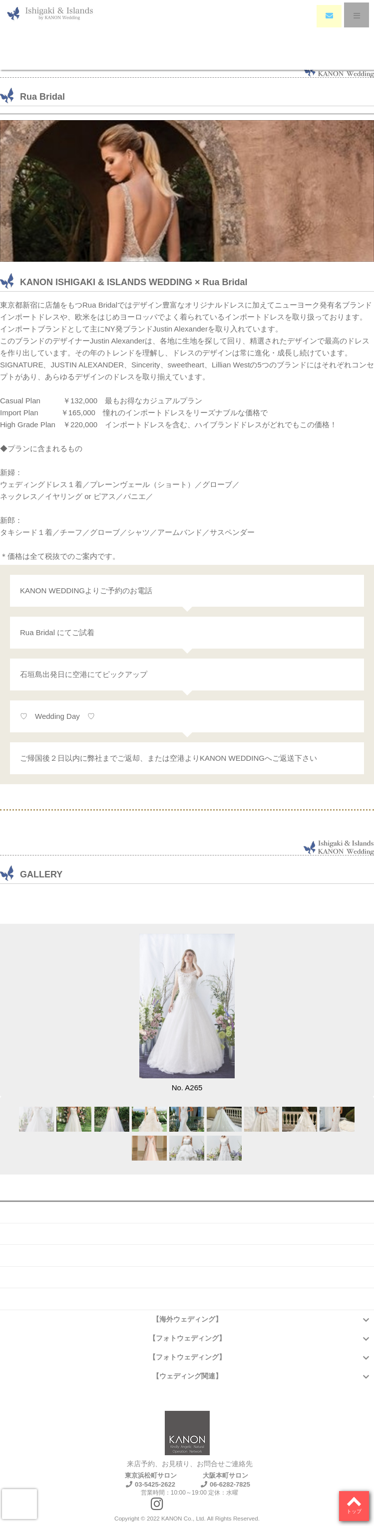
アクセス (187, 1277)
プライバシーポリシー (187, 1299)
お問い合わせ (187, 1255)
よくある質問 (187, 1234)
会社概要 (187, 1212)
